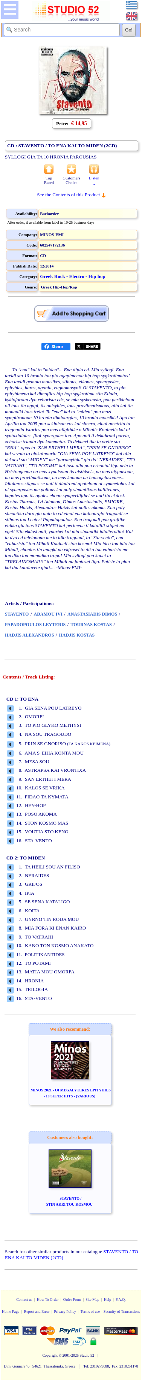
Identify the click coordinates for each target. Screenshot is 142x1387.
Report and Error (36, 1311)
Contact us (24, 1299)
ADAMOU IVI (48, 614)
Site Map (92, 1299)
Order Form (72, 1299)
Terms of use (90, 1311)
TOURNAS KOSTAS (90, 624)
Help (107, 1299)
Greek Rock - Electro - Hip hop (72, 276)
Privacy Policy (65, 1311)
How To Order (48, 1299)
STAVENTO (17, 614)
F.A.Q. (121, 1299)
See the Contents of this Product (68, 194)
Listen (94, 180)
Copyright (50, 1355)
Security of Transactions (122, 1311)
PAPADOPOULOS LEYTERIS (35, 624)
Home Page (10, 1311)
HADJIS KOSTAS (77, 635)
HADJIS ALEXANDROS (29, 635)
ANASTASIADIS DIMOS (92, 614)
